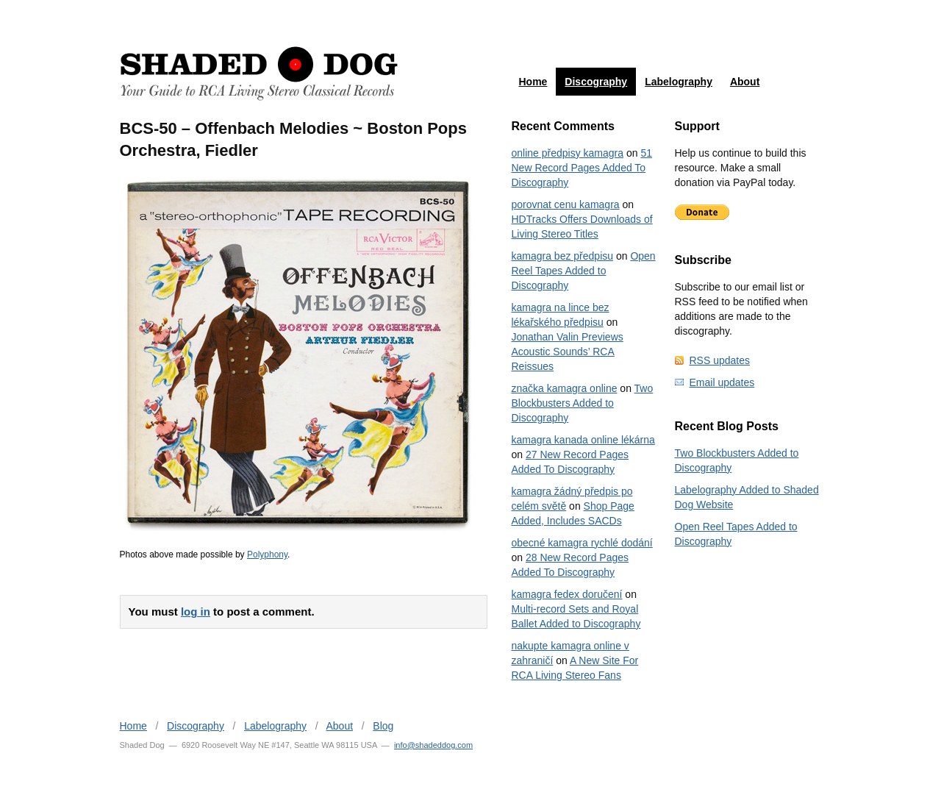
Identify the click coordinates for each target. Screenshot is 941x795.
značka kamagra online (565, 388)
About (744, 82)
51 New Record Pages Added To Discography (582, 167)
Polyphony (267, 554)
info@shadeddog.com (433, 745)
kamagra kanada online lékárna (583, 440)
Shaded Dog (259, 73)
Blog (383, 726)
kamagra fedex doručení (567, 594)
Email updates (722, 382)
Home (532, 82)
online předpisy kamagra (568, 153)
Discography (596, 82)
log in (195, 611)
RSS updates (720, 360)
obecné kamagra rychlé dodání (582, 543)
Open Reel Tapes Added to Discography (584, 270)
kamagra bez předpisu (563, 256)
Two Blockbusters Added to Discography (583, 403)
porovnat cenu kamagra (566, 204)
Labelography (678, 82)
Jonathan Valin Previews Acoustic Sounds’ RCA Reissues (567, 351)
